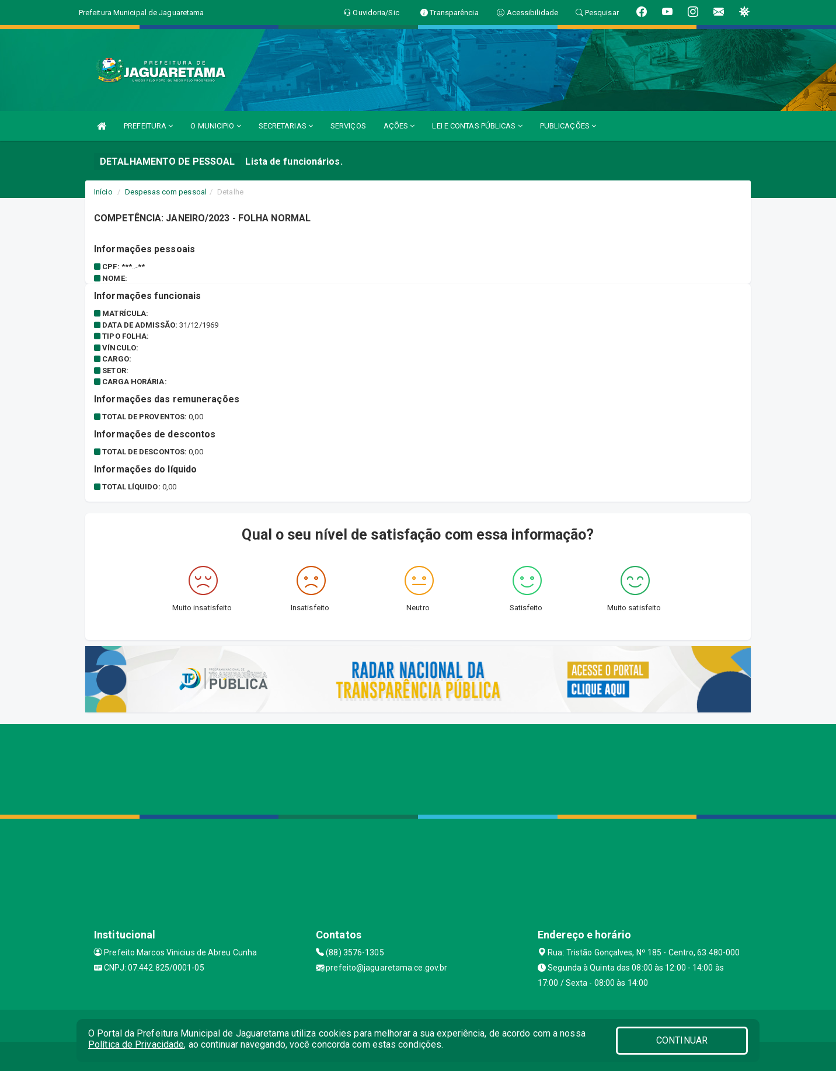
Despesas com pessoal (166, 191)
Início (103, 191)
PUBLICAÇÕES (568, 125)
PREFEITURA (148, 125)
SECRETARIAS (286, 125)
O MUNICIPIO (215, 125)
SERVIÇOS (348, 125)
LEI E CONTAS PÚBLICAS (477, 125)
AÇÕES (399, 125)
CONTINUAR (682, 1040)
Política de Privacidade (136, 1044)
